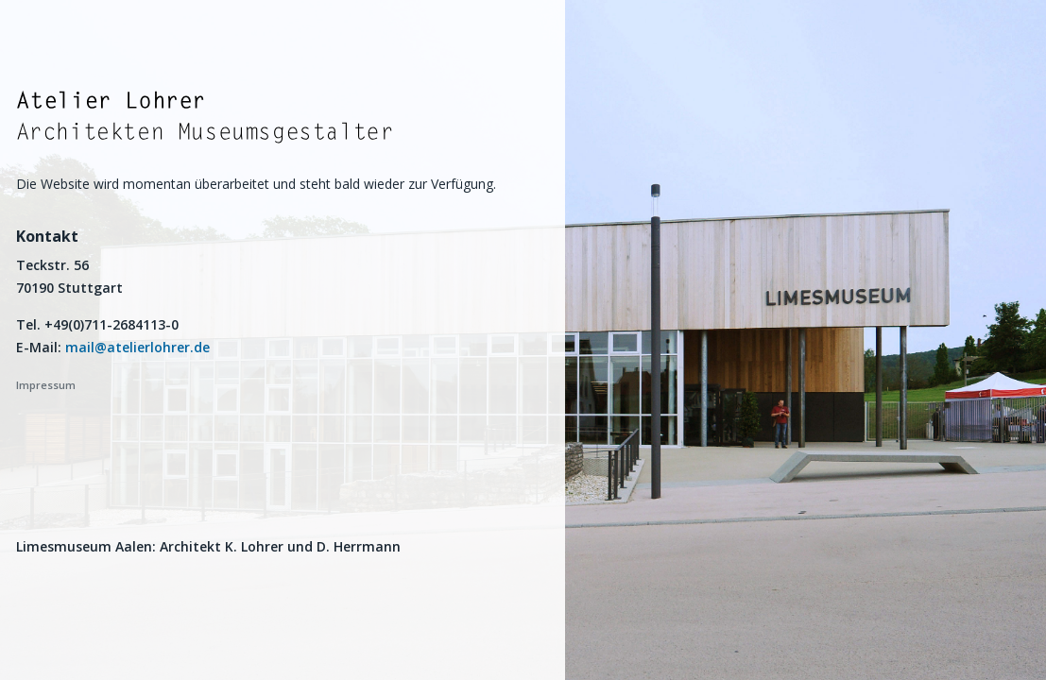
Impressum (46, 385)
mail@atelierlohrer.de (137, 347)
